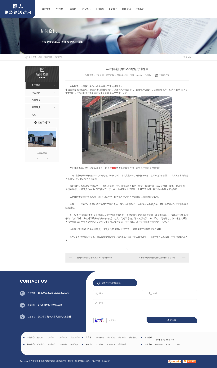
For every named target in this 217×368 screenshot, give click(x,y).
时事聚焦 (74, 344)
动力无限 (106, 361)
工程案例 (99, 9)
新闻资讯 (126, 9)
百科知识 (63, 344)
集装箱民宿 (42, 153)
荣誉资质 (122, 344)
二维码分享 (164, 75)
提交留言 (171, 320)
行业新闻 (52, 344)
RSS (168, 344)
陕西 (158, 339)
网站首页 (46, 9)
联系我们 (139, 9)
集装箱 (73, 9)
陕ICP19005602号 (83, 361)
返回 (187, 57)
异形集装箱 (75, 337)
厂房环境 (111, 344)
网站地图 (159, 344)
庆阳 (168, 339)
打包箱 (59, 9)
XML (179, 344)
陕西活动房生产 (112, 337)
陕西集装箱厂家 (123, 337)
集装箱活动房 (64, 337)
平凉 (173, 339)
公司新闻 (58, 57)
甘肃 (163, 339)
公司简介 (113, 9)
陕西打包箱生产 (134, 337)
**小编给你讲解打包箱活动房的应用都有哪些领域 (160, 257)
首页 (40, 57)
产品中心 (86, 9)
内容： (142, 305)
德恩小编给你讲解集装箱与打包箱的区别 (94, 257)
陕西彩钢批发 (101, 337)
